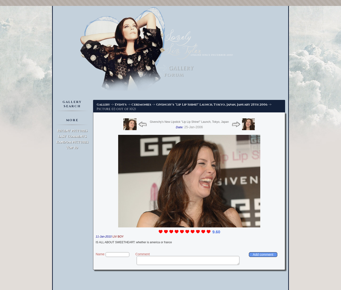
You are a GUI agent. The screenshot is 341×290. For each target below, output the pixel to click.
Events (121, 104)
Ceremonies (141, 104)
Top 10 (72, 147)
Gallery (103, 104)
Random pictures (72, 142)
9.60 (216, 232)
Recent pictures (72, 130)
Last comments (72, 136)
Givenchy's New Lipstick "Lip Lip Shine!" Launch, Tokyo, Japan (189, 122)
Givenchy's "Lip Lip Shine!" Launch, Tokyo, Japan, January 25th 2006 (212, 104)
